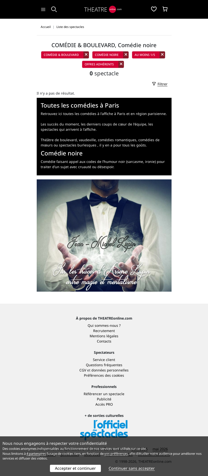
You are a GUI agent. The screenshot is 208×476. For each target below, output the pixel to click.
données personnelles (110, 370)
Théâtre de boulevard (59, 139)
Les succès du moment (60, 124)
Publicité (104, 399)
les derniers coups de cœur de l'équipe (113, 124)
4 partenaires (36, 453)
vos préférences (116, 453)
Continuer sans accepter (132, 468)
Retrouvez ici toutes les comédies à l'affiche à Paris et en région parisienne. (104, 113)
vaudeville (87, 139)
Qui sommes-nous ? (104, 325)
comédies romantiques (117, 139)
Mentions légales (104, 336)
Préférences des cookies (104, 375)
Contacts (104, 341)
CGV (82, 370)
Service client (104, 359)
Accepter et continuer (75, 468)
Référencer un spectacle (104, 393)
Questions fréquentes (104, 364)
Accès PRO (104, 404)
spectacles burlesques (77, 145)
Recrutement (104, 330)
